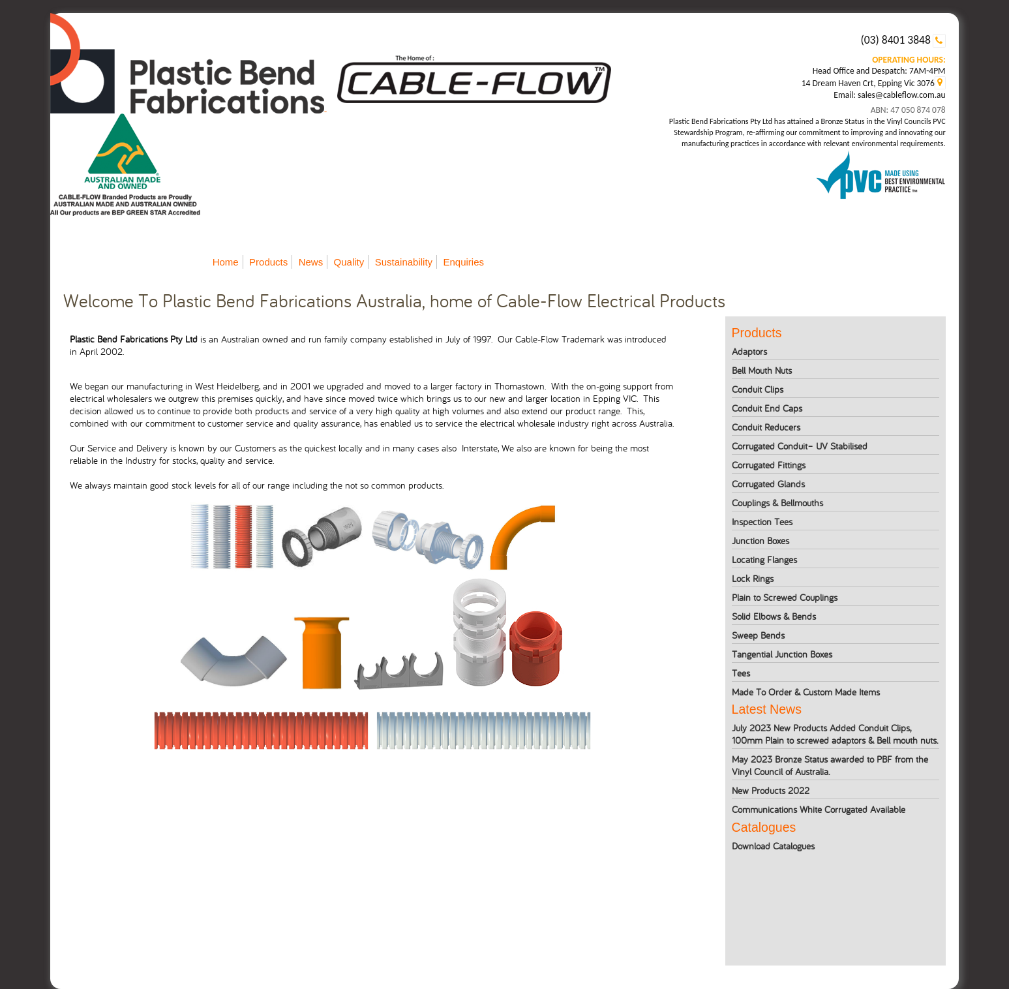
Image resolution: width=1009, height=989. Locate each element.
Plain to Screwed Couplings (784, 597)
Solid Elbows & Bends (774, 616)
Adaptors (749, 351)
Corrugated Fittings (769, 465)
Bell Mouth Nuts (762, 370)
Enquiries (463, 261)
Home (226, 261)
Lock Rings (753, 578)
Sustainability (403, 261)
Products (268, 261)
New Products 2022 (770, 790)
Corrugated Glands (768, 484)
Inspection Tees (762, 521)
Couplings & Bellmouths (777, 502)
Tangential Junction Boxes (782, 654)
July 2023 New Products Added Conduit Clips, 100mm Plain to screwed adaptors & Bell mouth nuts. (835, 734)
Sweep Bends (758, 635)
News (311, 261)
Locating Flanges (764, 559)
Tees (741, 673)
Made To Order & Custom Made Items (806, 692)
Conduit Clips (757, 389)
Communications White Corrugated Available (818, 809)
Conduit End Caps (767, 408)
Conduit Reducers (766, 427)
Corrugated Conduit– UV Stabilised (799, 446)
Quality (349, 261)
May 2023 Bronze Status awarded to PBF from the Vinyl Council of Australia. (830, 765)
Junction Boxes (760, 540)
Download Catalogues (773, 846)
